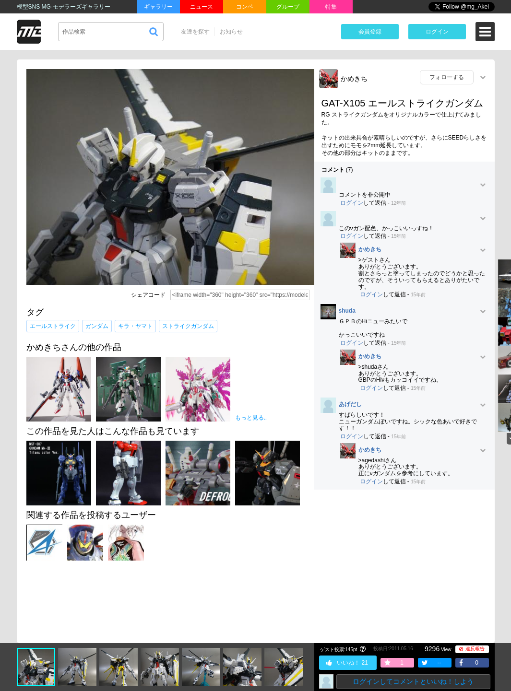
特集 (331, 6)
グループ (287, 6)
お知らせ (231, 31)
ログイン (437, 31)
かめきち (354, 78)
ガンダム (96, 326)
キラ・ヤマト (135, 326)
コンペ (244, 6)
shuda (347, 311)
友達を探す (195, 31)
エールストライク (53, 326)
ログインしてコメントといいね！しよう (413, 681)
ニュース (201, 6)
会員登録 (369, 31)
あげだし (350, 404)
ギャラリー (158, 6)
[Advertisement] (404, 566)
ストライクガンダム (188, 326)
